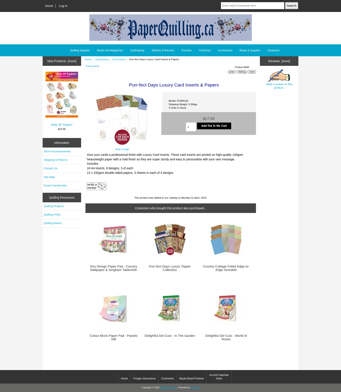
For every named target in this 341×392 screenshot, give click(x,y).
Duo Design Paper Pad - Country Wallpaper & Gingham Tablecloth (113, 268)
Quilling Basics (53, 223)
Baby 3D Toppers (61, 99)
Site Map (49, 177)
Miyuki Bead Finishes (191, 378)
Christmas (205, 50)
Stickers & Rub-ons (163, 50)
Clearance (273, 50)
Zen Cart (195, 387)
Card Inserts (119, 59)
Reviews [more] (279, 61)
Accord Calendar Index (219, 377)
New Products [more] (61, 61)
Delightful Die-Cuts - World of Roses (226, 337)
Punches (186, 50)
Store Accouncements (57, 151)
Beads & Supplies (249, 50)
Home (49, 6)
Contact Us (50, 168)
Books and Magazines (110, 50)
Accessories (225, 50)
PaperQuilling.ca (168, 387)
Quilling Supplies (80, 50)
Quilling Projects (54, 206)
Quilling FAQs (52, 214)
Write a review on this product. (279, 79)
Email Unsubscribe (55, 185)
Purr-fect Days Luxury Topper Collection (170, 268)
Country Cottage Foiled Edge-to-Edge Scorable (226, 268)
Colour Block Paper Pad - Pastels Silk (113, 337)
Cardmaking (102, 59)
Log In (63, 6)
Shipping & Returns (56, 159)
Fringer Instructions (144, 378)
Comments (167, 378)
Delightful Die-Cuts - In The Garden (170, 335)
